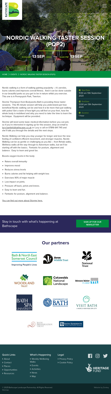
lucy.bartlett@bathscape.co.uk (17, 127)
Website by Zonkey (101, 387)
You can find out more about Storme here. (22, 200)
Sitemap (5, 390)
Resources (9, 373)
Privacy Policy (66, 359)
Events (35, 365)
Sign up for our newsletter (92, 223)
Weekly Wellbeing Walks (39, 360)
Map (34, 376)
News (34, 372)
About (7, 359)
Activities (36, 369)
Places (7, 366)
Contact (8, 362)
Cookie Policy (66, 362)
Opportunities (10, 370)
